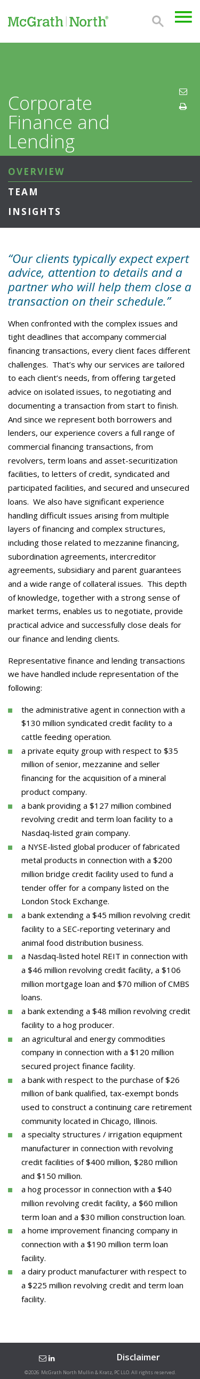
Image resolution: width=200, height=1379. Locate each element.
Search (158, 21)
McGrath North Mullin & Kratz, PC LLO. (85, 1372)
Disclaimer (138, 1357)
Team (23, 192)
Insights (34, 211)
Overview (36, 171)
